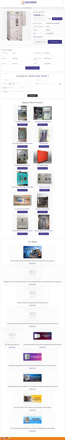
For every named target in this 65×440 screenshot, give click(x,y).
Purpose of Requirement (4, 87)
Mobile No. (5, 83)
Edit (49, 18)
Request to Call (40, 42)
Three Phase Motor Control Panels (22, 143)
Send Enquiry (55, 42)
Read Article (32, 263)
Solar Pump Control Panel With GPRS (22, 187)
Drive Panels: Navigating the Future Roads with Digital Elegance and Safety (32, 428)
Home (2, 7)
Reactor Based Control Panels (43, 230)
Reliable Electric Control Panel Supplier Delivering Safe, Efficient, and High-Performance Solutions (32, 281)
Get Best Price (57, 18)
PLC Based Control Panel (22, 209)
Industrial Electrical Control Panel (22, 230)
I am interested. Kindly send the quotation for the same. (35, 91)
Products (7, 7)
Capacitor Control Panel (42, 209)
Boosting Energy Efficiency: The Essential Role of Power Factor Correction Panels (32, 365)
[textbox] (43, 18)
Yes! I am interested (32, 68)
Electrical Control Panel (16, 7)
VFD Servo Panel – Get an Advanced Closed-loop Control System (32, 407)
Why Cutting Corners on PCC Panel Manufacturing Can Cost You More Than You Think (32, 323)
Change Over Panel (44, 187)
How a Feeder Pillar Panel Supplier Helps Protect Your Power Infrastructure (32, 261)
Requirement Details (4, 92)
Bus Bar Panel (44, 143)
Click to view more (38, 36)
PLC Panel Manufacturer (12, 344)
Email (38, 80)
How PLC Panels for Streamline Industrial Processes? (32, 302)
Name (6, 80)
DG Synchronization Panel (22, 165)
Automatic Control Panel (22, 121)
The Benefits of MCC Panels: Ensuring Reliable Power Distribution (43, 344)
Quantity (37, 83)
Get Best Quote (22, 124)
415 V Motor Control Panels (42, 121)
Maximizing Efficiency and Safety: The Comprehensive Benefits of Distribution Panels (32, 386)
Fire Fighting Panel (42, 165)
